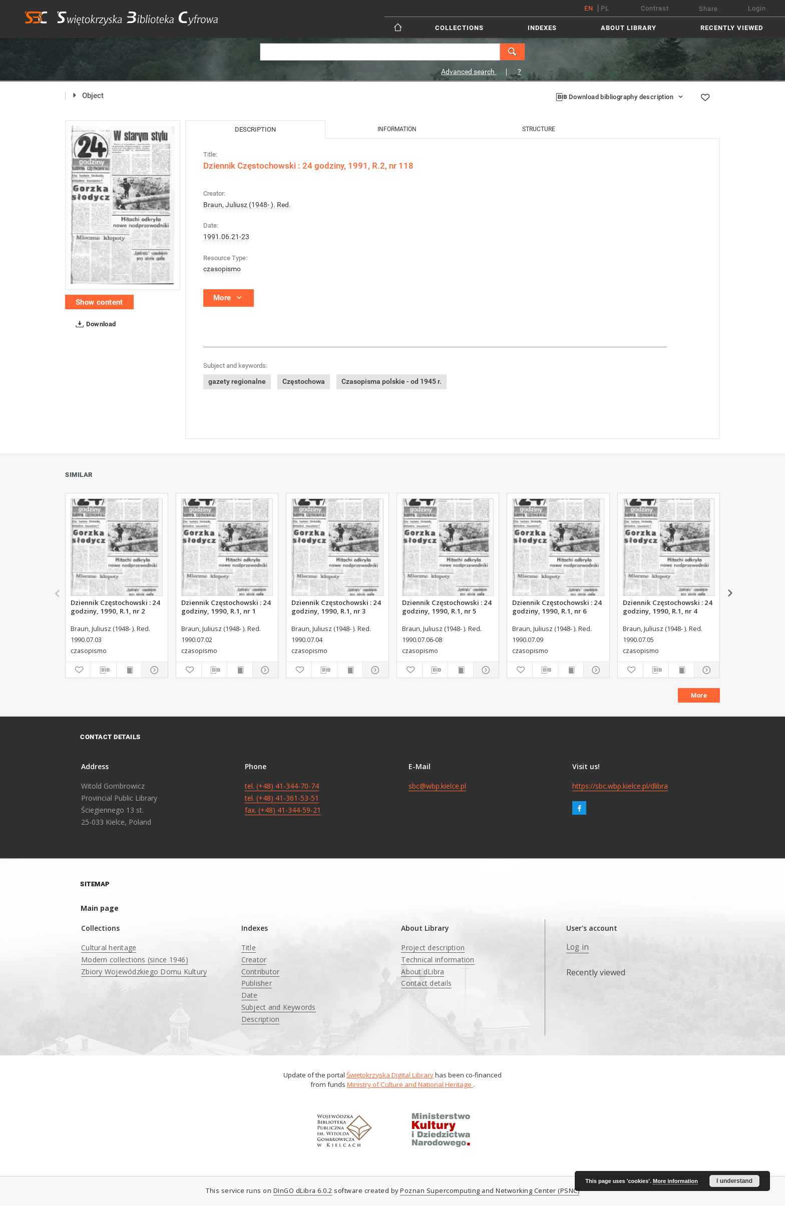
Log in (577, 947)
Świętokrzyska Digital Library (390, 1074)
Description (260, 1019)
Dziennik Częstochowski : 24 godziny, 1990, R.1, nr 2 (115, 606)
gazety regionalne (237, 381)
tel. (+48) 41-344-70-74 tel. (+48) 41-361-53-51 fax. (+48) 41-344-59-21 (283, 798)
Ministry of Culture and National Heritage (410, 1084)
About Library (628, 28)
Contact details (426, 983)
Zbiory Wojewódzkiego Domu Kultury (144, 971)
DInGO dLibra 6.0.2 (302, 1190)
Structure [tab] (538, 129)
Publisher (256, 983)
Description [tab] (255, 129)
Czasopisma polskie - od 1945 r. (391, 381)
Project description (433, 947)
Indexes (542, 28)
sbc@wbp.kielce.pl (437, 786)
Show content (99, 302)
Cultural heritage (108, 947)
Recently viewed (731, 28)
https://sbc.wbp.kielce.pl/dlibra (620, 786)
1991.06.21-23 (226, 237)
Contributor (260, 971)
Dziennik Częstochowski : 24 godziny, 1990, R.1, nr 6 (557, 606)
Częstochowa (303, 381)
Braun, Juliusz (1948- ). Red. (247, 205)
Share (708, 9)
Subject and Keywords (278, 1007)
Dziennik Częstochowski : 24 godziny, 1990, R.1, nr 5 (447, 606)
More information (675, 1181)
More (699, 695)
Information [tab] (397, 129)
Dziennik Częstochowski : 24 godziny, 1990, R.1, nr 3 (336, 606)
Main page (100, 908)
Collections (459, 28)
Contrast (655, 8)
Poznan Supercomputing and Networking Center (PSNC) (489, 1190)
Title (248, 947)
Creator (254, 959)
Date (249, 995)
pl (605, 8)
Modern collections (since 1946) (134, 959)
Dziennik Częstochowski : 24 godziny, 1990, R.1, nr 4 (667, 606)
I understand (734, 1180)
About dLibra (422, 971)
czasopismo (222, 269)
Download (94, 324)
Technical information (437, 959)
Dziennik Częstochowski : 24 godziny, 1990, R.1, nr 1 (226, 606)
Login (757, 8)
